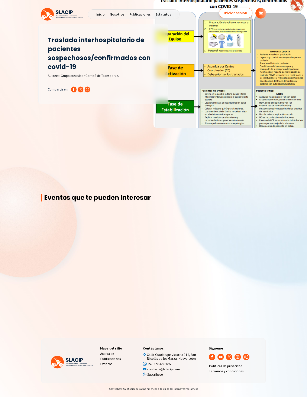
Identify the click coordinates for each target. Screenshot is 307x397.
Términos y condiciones (226, 371)
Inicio (100, 14)
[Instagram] (238, 356)
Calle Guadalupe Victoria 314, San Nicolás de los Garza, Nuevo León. (171, 356)
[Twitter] (229, 356)
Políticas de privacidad (225, 366)
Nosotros (117, 14)
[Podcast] (246, 356)
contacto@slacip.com (163, 369)
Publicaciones (140, 14)
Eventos (106, 364)
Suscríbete (155, 374)
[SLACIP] (62, 14)
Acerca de (107, 353)
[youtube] (220, 356)
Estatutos (163, 14)
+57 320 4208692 (159, 364)
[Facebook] (212, 356)
